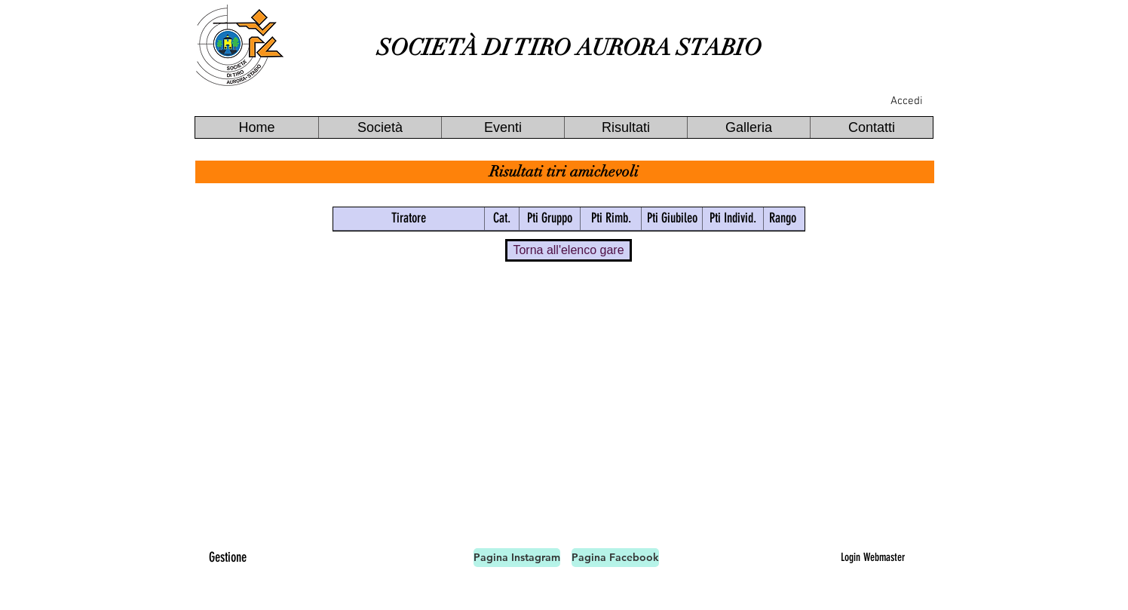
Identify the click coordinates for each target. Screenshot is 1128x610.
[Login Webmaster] (872, 557)
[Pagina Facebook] (615, 557)
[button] (379, 127)
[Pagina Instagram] (517, 557)
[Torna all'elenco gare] (568, 250)
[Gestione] (228, 557)
